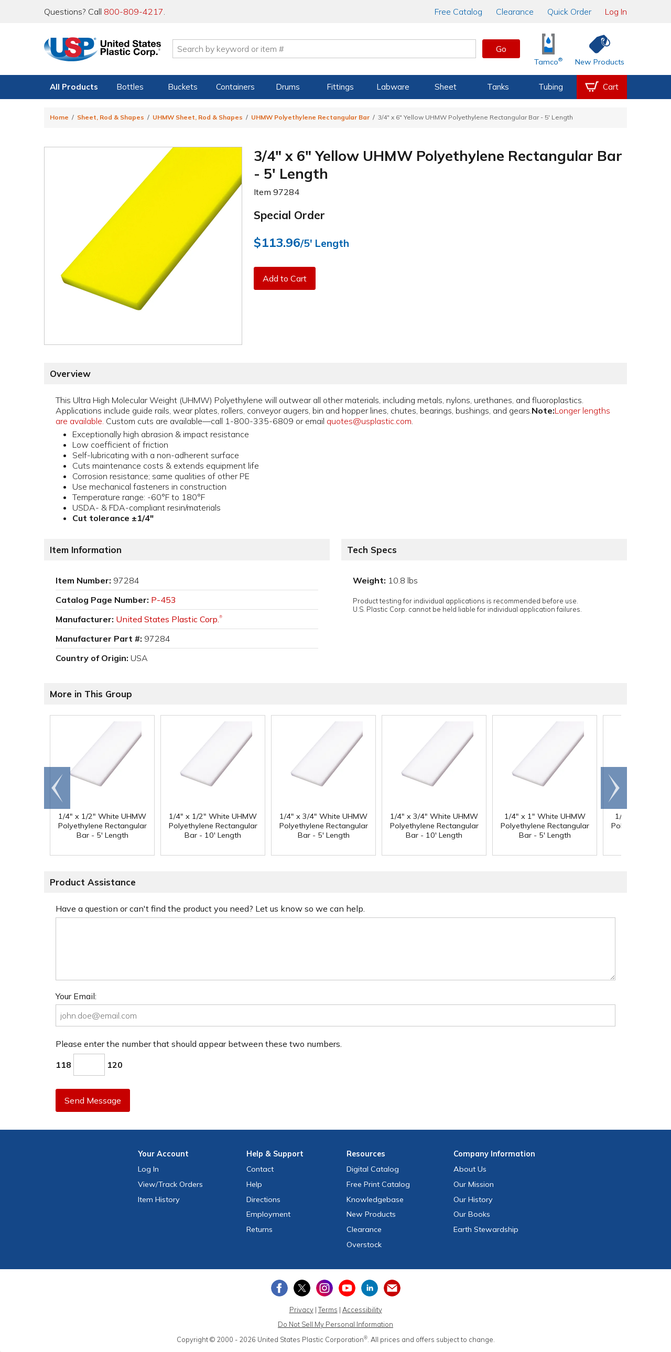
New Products (371, 1214)
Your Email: (76, 996)
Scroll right (614, 787)
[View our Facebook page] (279, 1288)
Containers (235, 87)
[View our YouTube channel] (347, 1288)
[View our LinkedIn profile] (369, 1288)
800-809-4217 (134, 11)
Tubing (550, 87)
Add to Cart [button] (285, 278)
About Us (469, 1169)
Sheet (446, 87)
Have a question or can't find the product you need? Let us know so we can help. (210, 908)
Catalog (458, 11)
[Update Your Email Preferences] (392, 1288)
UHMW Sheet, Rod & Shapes (198, 117)
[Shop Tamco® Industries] (548, 49)
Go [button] (501, 49)
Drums (288, 87)
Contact (260, 1169)
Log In (616, 11)
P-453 (163, 599)
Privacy (301, 1309)
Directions (263, 1199)
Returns (259, 1229)
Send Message (92, 1100)
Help (254, 1184)
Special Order (289, 215)
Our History (473, 1199)
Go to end (57, 787)
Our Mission (473, 1184)
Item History (159, 1199)
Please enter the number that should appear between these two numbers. (199, 1044)
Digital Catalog (373, 1169)
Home (59, 117)
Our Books (471, 1214)
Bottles (130, 87)
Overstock (364, 1244)
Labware (392, 87)
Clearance (515, 11)
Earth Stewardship (485, 1229)
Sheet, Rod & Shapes (110, 117)
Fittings (340, 87)
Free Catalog (378, 1184)
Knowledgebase (375, 1199)
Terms (328, 1309)
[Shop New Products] (596, 49)
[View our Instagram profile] (324, 1288)
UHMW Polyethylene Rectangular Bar (310, 117)
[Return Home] (106, 51)
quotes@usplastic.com (369, 421)
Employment (268, 1214)
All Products (74, 87)
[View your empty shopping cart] (602, 87)
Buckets (183, 87)
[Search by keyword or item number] (327, 48)
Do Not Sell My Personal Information (335, 1324)
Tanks (498, 87)
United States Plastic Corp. (169, 619)
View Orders (170, 1184)
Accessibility (362, 1309)
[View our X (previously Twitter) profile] (301, 1288)
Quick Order (569, 11)
